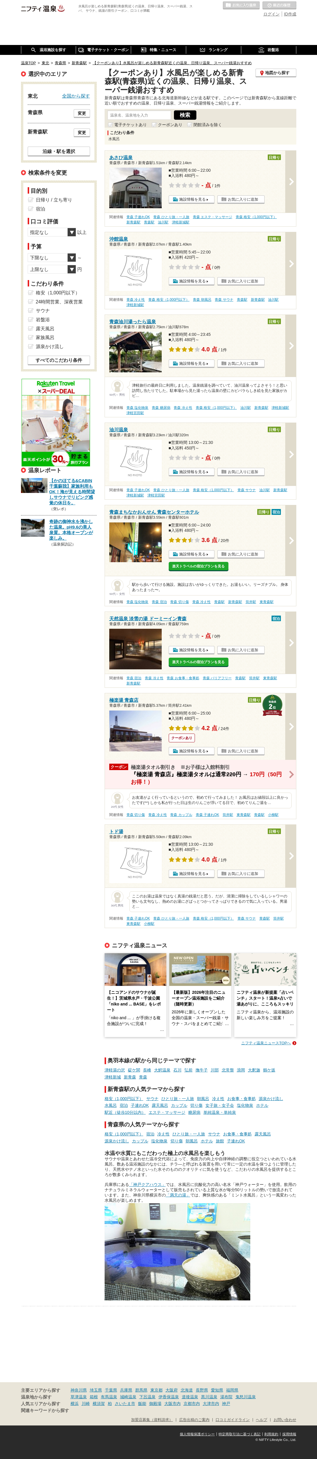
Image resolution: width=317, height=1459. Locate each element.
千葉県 (111, 1390)
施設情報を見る (192, 199)
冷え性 (218, 1098)
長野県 (202, 1390)
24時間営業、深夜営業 (59, 301)
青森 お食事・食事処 (183, 678)
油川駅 (163, 222)
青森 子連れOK (138, 217)
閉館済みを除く (207, 124)
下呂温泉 (147, 1396)
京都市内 (192, 1403)
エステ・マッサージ (167, 1112)
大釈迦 (254, 1070)
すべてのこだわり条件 (59, 360)
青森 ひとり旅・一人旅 (171, 217)
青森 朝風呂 (202, 300)
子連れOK (140, 1105)
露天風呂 (160, 1105)
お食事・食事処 (241, 1098)
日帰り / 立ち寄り (54, 199)
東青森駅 (267, 602)
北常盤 (228, 1070)
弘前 (188, 1070)
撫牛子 (202, 1070)
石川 (177, 1070)
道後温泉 (190, 1396)
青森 (143, 1077)
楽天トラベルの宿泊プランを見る (198, 566)
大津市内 (211, 1403)
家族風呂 (45, 337)
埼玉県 (96, 1390)
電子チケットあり (130, 124)
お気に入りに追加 (243, 199)
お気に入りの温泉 (241, 5)
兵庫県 (126, 1390)
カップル (179, 1105)
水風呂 (111, 1105)
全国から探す (76, 95)
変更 (82, 113)
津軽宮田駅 (135, 413)
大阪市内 (172, 1403)
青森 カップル (181, 815)
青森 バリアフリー (217, 678)
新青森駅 (133, 222)
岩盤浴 (43, 319)
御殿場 (155, 1403)
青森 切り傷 (179, 602)
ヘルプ (261, 1420)
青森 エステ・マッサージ (212, 217)
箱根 (94, 1396)
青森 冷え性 (135, 300)
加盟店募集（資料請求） (152, 1420)
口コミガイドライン (233, 1420)
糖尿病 (194, 1112)
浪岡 (241, 1070)
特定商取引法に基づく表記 (239, 1434)
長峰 (147, 1070)
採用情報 (289, 1434)
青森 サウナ (224, 300)
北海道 (187, 1390)
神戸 (226, 1403)
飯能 (142, 1403)
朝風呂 (203, 1098)
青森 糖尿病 (161, 408)
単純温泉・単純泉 (219, 1112)
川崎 (86, 1403)
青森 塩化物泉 (137, 408)
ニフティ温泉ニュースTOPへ (266, 1043)
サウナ (152, 1098)
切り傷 (196, 1105)
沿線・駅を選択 (59, 151)
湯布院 (226, 1396)
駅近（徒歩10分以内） (125, 1112)
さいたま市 (125, 1403)
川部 (215, 1070)
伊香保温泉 (168, 1396)
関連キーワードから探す (45, 1410)
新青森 (130, 1077)
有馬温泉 (109, 1396)
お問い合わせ (285, 1420)
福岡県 (232, 1390)
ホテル (262, 1105)
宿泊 (124, 1105)
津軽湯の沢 (115, 1070)
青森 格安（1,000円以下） (256, 217)
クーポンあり (170, 124)
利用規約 (271, 1434)
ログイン (271, 14)
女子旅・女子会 (219, 1105)
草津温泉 (79, 1396)
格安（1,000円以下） (124, 1098)
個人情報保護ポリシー (197, 1434)
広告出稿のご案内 (194, 1420)
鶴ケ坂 (269, 1070)
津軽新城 (113, 1077)
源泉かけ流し (271, 1098)
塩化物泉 (245, 1105)
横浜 (75, 1403)
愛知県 (217, 1390)
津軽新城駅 (180, 222)
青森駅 (149, 222)
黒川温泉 (209, 1396)
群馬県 (141, 1390)
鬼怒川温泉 (245, 1396)
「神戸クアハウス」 (147, 1184)
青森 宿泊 (159, 602)
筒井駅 (251, 602)
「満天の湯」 (178, 1195)
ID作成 (290, 14)
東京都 (156, 1390)
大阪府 (171, 1390)
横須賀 (99, 1403)
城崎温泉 (128, 1396)
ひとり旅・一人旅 (177, 1098)
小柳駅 (273, 815)
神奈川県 (79, 1390)
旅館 (220, 1141)
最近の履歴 (279, 5)
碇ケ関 (134, 1070)
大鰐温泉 (162, 1070)
